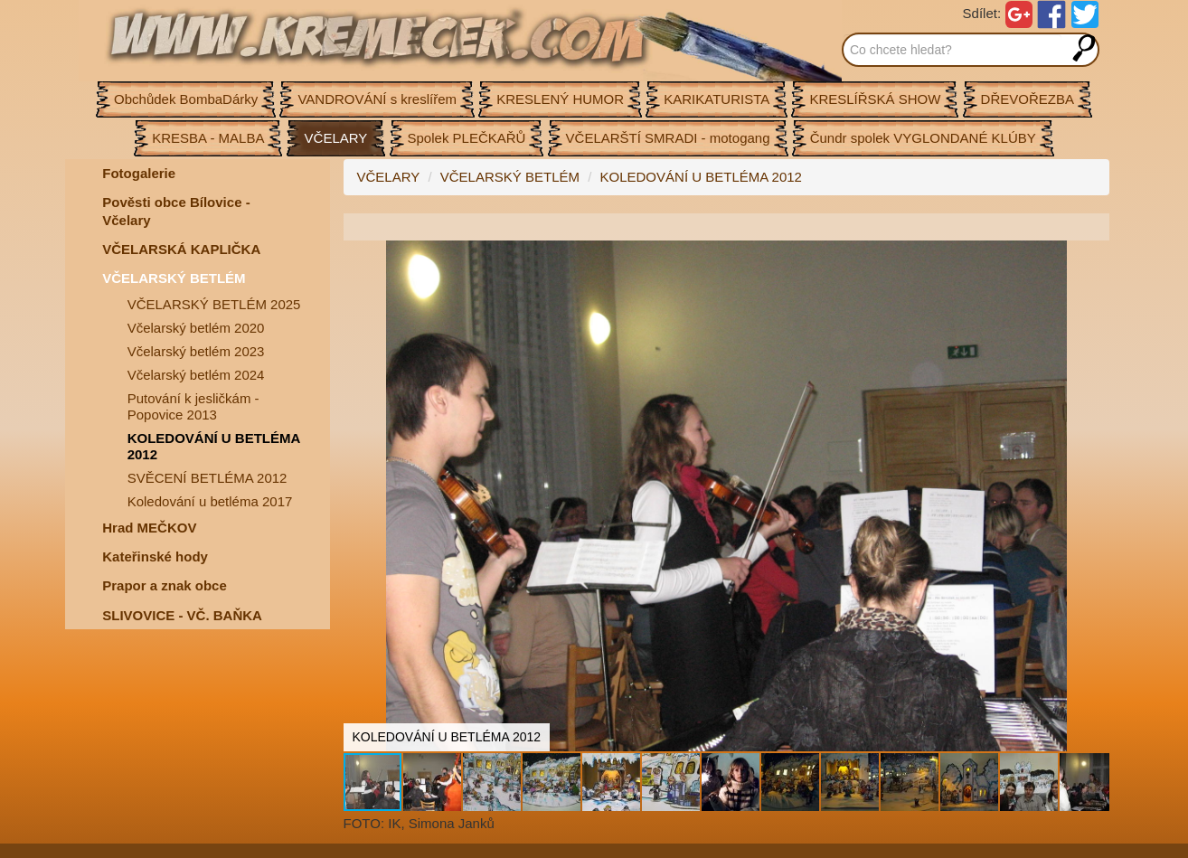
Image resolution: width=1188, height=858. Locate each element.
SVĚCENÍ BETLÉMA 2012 (207, 478)
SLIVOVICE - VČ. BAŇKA (182, 615)
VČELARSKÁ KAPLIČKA (181, 249)
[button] (1093, 256)
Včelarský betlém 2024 (196, 374)
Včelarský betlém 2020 (196, 327)
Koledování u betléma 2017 (210, 501)
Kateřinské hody (155, 556)
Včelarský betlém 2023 (196, 351)
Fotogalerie (138, 173)
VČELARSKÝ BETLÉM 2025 (214, 304)
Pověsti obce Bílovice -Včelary (176, 211)
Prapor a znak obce (164, 585)
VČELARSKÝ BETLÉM (173, 278)
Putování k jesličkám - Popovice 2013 (193, 406)
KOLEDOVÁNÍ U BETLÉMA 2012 (213, 446)
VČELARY (388, 176)
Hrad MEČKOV (149, 527)
